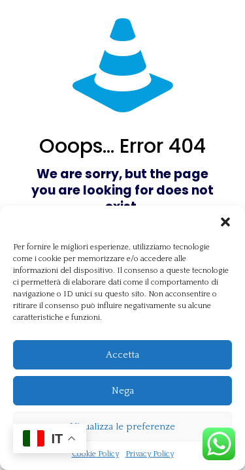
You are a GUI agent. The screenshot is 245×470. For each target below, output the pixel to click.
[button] (225, 221)
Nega (123, 390)
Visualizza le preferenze (122, 426)
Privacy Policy (149, 454)
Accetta (122, 354)
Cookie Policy (95, 454)
